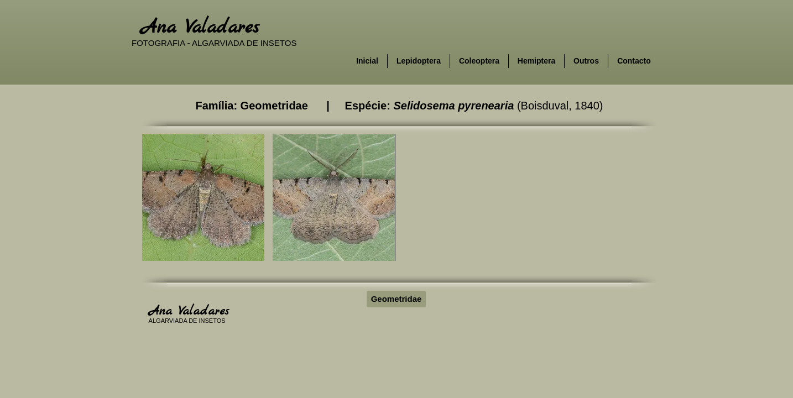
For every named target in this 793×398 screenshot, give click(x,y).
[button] (203, 197)
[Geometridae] (396, 299)
